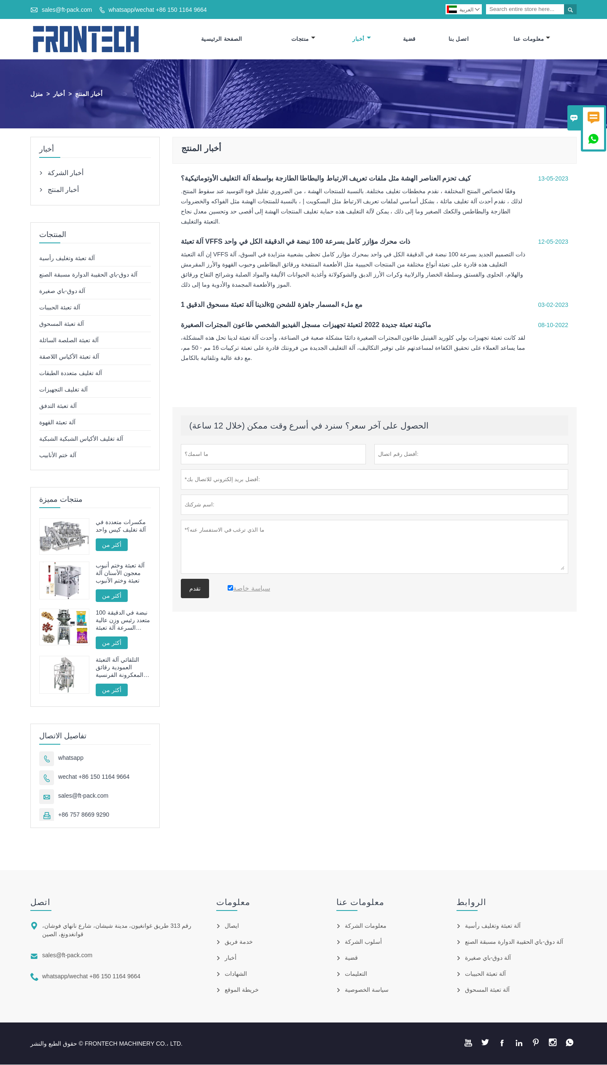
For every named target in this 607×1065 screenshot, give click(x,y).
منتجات (303, 39)
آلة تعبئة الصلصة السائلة (69, 340)
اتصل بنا (459, 39)
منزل (36, 94)
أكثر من (111, 544)
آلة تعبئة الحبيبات (59, 307)
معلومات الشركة (366, 926)
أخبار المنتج (63, 189)
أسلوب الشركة (363, 942)
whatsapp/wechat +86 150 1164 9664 (157, 9)
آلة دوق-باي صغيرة (62, 291)
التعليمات (356, 974)
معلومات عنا (531, 39)
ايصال (232, 926)
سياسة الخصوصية (367, 990)
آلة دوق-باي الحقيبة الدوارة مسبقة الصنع (88, 274)
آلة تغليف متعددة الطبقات (70, 373)
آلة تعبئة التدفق (58, 405)
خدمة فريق (239, 942)
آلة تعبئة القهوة (57, 422)
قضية (409, 39)
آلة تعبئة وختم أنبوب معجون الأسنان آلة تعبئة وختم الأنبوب (120, 573)
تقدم (195, 588)
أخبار (361, 39)
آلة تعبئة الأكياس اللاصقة (69, 356)
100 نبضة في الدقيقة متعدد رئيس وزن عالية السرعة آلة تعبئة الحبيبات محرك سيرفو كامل (123, 621)
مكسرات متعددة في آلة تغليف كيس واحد (121, 526)
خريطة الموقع (242, 990)
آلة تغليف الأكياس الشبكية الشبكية (81, 438)
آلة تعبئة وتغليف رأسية (67, 258)
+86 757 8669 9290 (83, 815)
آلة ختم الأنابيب (57, 455)
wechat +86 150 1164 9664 (93, 777)
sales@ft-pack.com (67, 9)
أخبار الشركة (65, 172)
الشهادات (236, 974)
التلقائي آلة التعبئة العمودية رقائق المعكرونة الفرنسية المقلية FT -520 (119, 668)
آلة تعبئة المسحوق (61, 323)
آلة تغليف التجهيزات (63, 389)
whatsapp (70, 758)
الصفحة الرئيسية (221, 39)
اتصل (40, 902)
